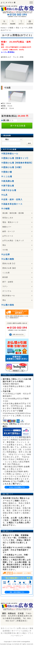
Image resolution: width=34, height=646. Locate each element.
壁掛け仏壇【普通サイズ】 (16, 158)
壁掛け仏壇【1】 (9, 263)
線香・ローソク (8, 231)
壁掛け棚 (7, 172)
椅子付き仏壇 (9, 190)
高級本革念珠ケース (13, 204)
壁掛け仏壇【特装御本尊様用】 (18, 163)
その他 (5, 250)
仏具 (5, 195)
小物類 (6, 208)
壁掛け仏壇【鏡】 (9, 268)
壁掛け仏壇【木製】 (13, 167)
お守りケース (7, 236)
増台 (4, 245)
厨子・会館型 (7, 282)
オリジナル (6, 291)
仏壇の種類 (8, 259)
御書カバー (6, 227)
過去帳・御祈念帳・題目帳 (13, 213)
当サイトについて (8, 628)
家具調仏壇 (8, 181)
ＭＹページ (16, 631)
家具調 (5, 277)
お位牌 (6, 254)
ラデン (5, 286)
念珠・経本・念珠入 (12, 199)
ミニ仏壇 (7, 176)
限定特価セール (10, 153)
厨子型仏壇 (8, 186)
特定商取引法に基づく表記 (15, 633)
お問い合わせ (22, 628)
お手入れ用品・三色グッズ (13, 240)
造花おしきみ (7, 218)
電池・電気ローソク (10, 222)
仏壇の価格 (8, 305)
